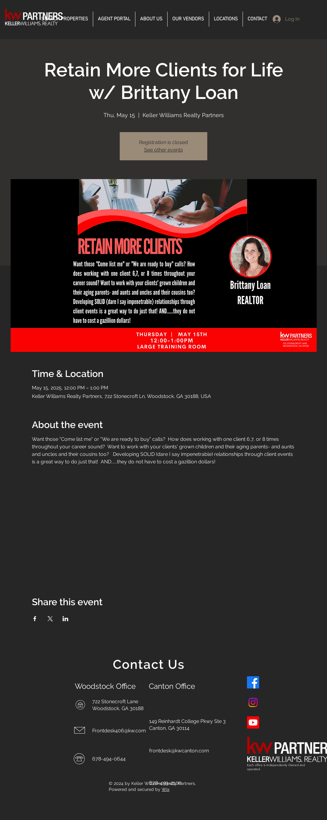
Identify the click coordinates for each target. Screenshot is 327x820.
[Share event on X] (50, 618)
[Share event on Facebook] (35, 618)
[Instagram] (253, 702)
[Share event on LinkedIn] (65, 618)
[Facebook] (253, 682)
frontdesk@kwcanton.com (179, 751)
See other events (163, 150)
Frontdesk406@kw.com (119, 731)
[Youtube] (253, 722)
